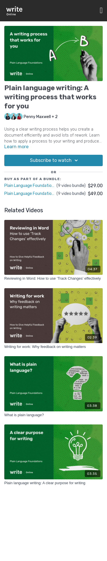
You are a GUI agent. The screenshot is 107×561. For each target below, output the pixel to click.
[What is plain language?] (53, 415)
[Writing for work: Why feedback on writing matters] (53, 347)
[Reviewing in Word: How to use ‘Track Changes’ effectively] (53, 278)
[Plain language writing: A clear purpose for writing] (53, 483)
